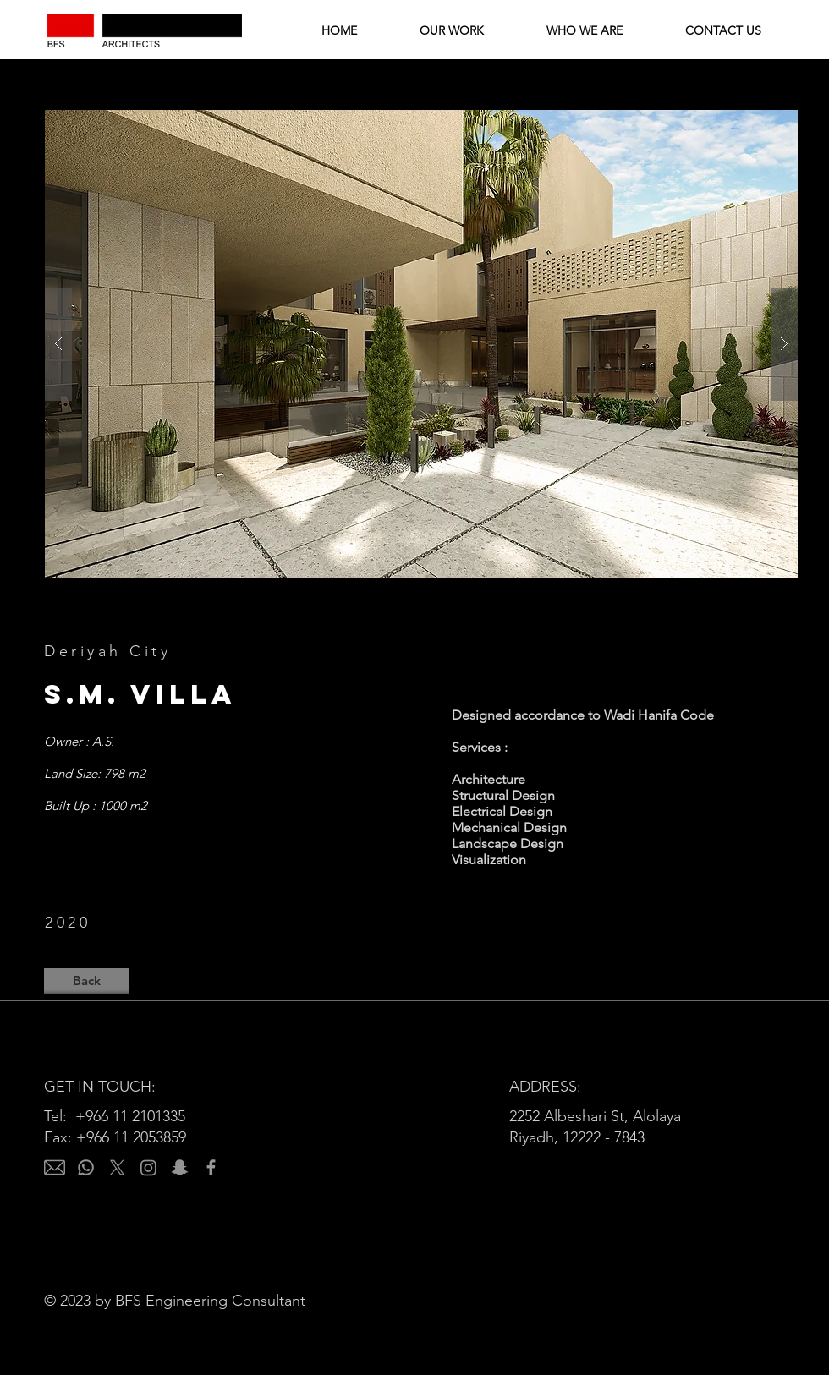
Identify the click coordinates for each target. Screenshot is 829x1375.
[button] (421, 344)
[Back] (86, 981)
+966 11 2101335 (130, 1116)
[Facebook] (211, 1167)
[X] (117, 1167)
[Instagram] (148, 1167)
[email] (54, 1167)
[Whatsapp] (85, 1167)
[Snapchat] (179, 1167)
